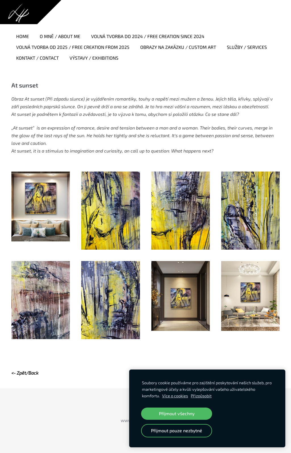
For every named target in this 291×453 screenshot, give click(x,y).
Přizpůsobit (201, 395)
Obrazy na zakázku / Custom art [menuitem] (178, 47)
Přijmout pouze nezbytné (176, 430)
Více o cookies (175, 395)
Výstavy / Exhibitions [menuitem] (94, 57)
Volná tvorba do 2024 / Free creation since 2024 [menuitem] (147, 36)
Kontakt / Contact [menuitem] (37, 57)
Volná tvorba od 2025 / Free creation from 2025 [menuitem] (72, 47)
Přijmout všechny (176, 413)
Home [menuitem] (22, 36)
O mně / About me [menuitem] (60, 36)
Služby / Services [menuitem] (247, 47)
